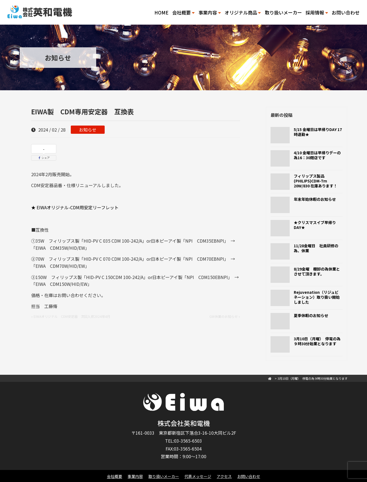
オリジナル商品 (243, 12)
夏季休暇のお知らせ (311, 315)
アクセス (224, 476)
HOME (161, 12)
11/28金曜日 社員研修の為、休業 (316, 248)
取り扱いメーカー (283, 12)
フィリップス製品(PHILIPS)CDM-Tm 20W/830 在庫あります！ (315, 180)
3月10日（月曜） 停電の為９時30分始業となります (317, 341)
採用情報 (317, 12)
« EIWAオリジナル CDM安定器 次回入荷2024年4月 (70, 316)
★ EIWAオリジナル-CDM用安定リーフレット (75, 207)
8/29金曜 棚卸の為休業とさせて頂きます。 (317, 271)
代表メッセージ (197, 476)
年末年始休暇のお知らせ (315, 199)
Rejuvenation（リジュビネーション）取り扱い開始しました (317, 297)
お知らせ (87, 129)
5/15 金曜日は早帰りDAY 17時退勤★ (318, 132)
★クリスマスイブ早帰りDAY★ (315, 225)
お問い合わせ (346, 12)
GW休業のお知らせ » (224, 316)
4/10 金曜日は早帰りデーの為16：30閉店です (317, 155)
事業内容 (209, 12)
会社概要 (183, 12)
